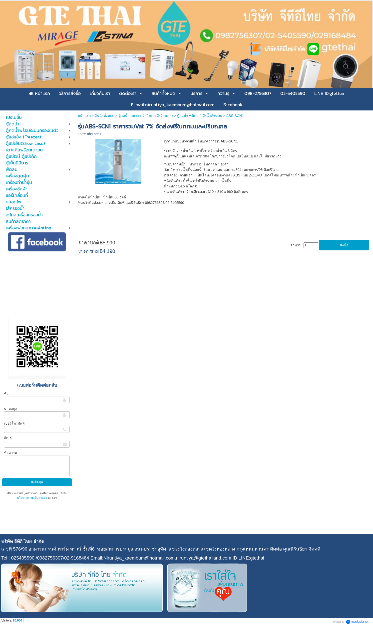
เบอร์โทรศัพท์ (14, 423)
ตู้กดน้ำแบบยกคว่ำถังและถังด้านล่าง (145, 116)
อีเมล (8, 438)
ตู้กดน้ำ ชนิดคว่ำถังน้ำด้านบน (199, 116)
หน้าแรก (84, 116)
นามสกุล (10, 409)
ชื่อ (6, 394)
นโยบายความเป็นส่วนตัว (32, 497)
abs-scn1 (94, 134)
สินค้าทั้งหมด (104, 116)
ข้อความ (10, 453)
